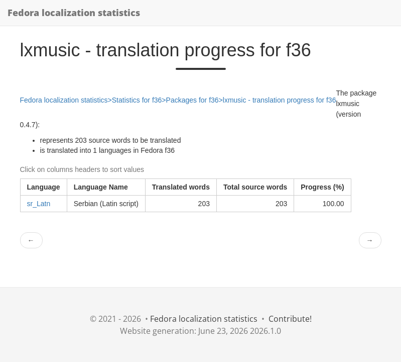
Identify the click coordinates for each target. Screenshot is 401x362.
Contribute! (290, 318)
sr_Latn (39, 204)
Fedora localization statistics (74, 13)
